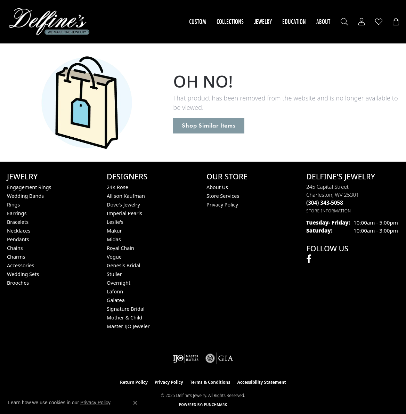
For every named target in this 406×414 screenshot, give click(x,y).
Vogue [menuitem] (114, 256)
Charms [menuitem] (16, 256)
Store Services (222, 196)
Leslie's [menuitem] (115, 222)
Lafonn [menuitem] (115, 291)
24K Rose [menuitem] (117, 187)
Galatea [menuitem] (116, 300)
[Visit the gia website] (219, 358)
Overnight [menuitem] (118, 282)
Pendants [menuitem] (18, 239)
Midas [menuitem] (114, 239)
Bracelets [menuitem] (18, 222)
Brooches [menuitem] (18, 282)
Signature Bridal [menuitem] (126, 309)
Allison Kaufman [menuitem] (126, 196)
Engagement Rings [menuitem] (29, 187)
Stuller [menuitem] (114, 274)
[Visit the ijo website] (186, 358)
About (323, 21)
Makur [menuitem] (114, 230)
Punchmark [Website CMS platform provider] (215, 404)
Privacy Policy (222, 204)
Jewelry (263, 21)
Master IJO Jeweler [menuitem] (128, 326)
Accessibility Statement (261, 382)
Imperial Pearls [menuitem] (124, 213)
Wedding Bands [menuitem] (25, 196)
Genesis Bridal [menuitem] (123, 265)
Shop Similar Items (208, 125)
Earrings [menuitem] (16, 213)
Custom (197, 21)
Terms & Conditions (210, 382)
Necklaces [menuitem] (18, 230)
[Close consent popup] (135, 403)
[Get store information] (328, 211)
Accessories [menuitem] (20, 265)
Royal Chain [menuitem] (120, 248)
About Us (217, 187)
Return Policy (134, 382)
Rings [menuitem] (13, 204)
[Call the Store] (324, 202)
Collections (230, 21)
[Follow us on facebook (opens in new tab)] (308, 259)
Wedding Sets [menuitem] (23, 274)
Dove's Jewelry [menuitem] (123, 204)
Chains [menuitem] (15, 248)
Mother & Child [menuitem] (124, 317)
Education (294, 21)
